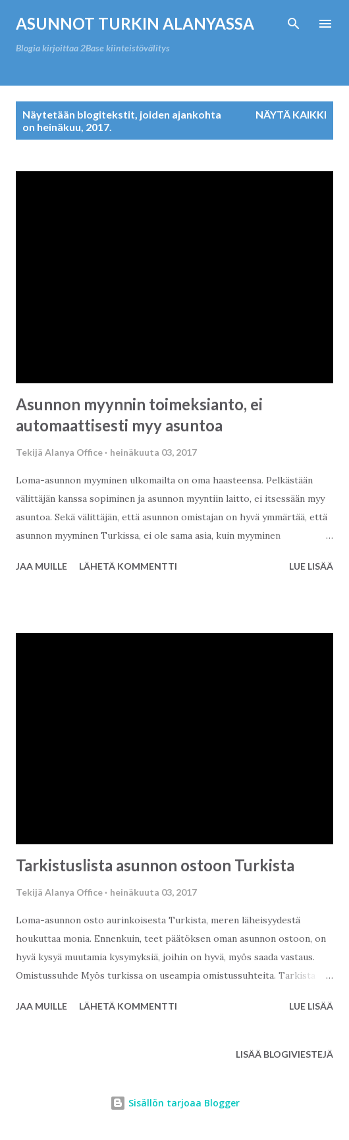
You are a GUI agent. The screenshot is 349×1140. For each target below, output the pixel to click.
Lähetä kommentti (128, 566)
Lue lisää (311, 566)
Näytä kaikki (291, 114)
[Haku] (294, 24)
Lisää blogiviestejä (284, 1054)
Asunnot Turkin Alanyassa (135, 23)
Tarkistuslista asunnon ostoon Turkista (155, 865)
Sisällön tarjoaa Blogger (175, 1103)
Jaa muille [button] (41, 566)
